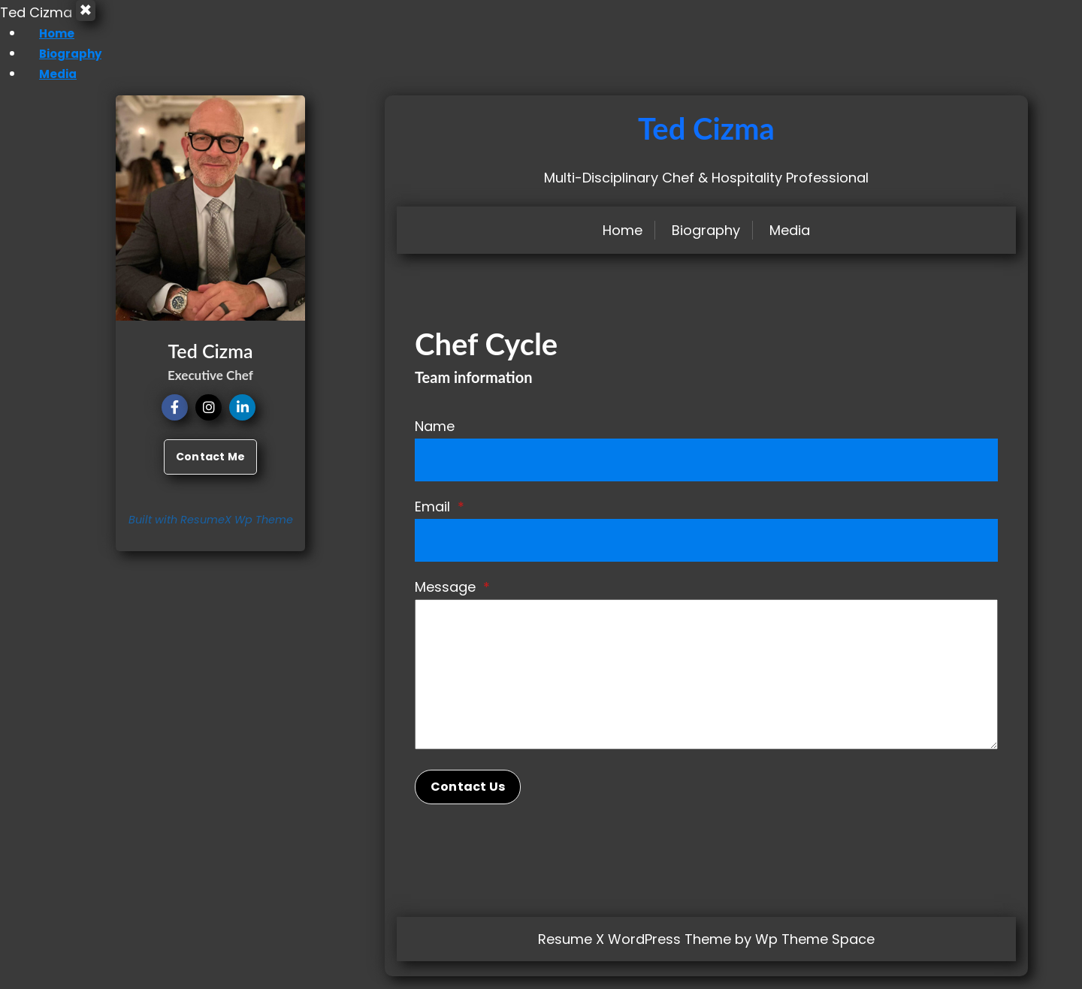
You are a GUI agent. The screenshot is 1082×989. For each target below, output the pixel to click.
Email (439, 519)
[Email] (706, 553)
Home (44, 45)
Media (44, 86)
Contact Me (210, 469)
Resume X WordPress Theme (634, 951)
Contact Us (468, 799)
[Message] (706, 687)
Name (435, 439)
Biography (58, 65)
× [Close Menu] (91, 17)
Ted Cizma (706, 141)
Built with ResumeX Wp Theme (210, 532)
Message (452, 599)
